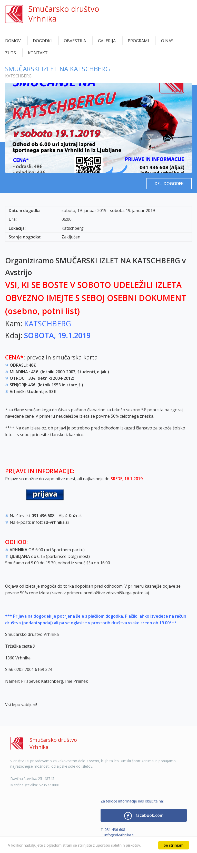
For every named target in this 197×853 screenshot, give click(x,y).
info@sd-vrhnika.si (119, 834)
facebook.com (143, 816)
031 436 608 (115, 829)
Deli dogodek (169, 183)
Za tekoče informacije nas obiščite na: (132, 801)
